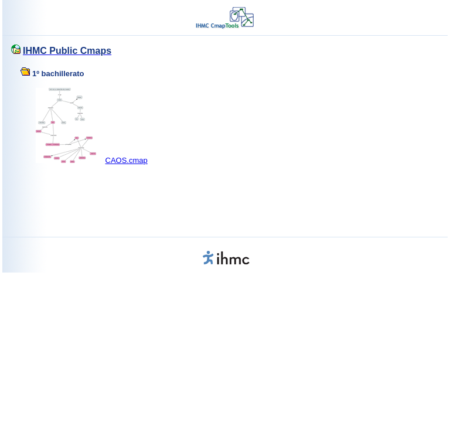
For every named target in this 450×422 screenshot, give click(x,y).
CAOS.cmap (126, 160)
